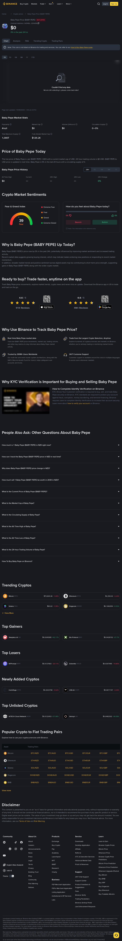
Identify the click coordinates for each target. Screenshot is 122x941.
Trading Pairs (57, 41)
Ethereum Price (104, 850)
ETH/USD (69, 757)
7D (10, 57)
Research (55, 865)
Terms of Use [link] (24, 818)
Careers (31, 842)
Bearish (78, 219)
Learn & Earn (103, 838)
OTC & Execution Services (85, 854)
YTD (33, 57)
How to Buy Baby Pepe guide (81, 47)
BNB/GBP (103, 779)
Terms (30, 861)
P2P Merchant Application (61, 881)
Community (32, 877)
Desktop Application (82, 842)
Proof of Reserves (82, 861)
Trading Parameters (82, 896)
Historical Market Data (83, 857)
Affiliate (78, 846)
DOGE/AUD (52, 772)
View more (6, 787)
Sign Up (114, 4)
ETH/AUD (52, 757)
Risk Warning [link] (39, 818)
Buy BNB (102, 876)
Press (30, 854)
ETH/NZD (35, 757)
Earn (51, 4)
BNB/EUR (86, 779)
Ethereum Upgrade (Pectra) (109, 868)
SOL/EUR (86, 765)
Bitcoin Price (103, 846)
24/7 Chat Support (82, 874)
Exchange (55, 838)
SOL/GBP (103, 765)
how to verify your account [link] (79, 400)
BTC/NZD (35, 750)
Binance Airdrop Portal (83, 900)
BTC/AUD (52, 750)
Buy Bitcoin (103, 872)
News (30, 850)
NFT (53, 857)
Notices (31, 884)
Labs (53, 897)
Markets (34, 4)
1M (16, 57)
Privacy (31, 865)
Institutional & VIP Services (61, 893)
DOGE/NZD (35, 772)
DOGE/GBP (103, 772)
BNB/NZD (35, 779)
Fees (77, 888)
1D (5, 57)
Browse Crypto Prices (107, 842)
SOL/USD (69, 765)
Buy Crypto (24, 4)
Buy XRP (102, 879)
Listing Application (58, 889)
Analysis (16, 41)
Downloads (79, 838)
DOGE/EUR (86, 772)
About (30, 838)
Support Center (80, 878)
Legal (30, 857)
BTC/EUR (86, 750)
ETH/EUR (86, 757)
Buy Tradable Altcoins (107, 891)
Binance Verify (80, 892)
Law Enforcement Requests (85, 903)
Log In (105, 4)
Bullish (105, 219)
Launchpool (56, 854)
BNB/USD (69, 779)
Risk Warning (33, 880)
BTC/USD (69, 750)
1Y (27, 57)
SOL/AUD (52, 765)
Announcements (34, 846)
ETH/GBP (103, 757)
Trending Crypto (40, 41)
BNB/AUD (52, 779)
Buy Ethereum (104, 887)
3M (21, 57)
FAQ (27, 41)
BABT (54, 861)
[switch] (11, 873)
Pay (53, 846)
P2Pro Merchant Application (62, 885)
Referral (78, 850)
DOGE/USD (69, 772)
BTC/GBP (103, 750)
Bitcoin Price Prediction (107, 860)
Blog (30, 873)
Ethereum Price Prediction (108, 864)
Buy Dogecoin (104, 883)
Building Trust (33, 869)
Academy (55, 850)
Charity (54, 869)
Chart (6, 41)
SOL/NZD (35, 765)
